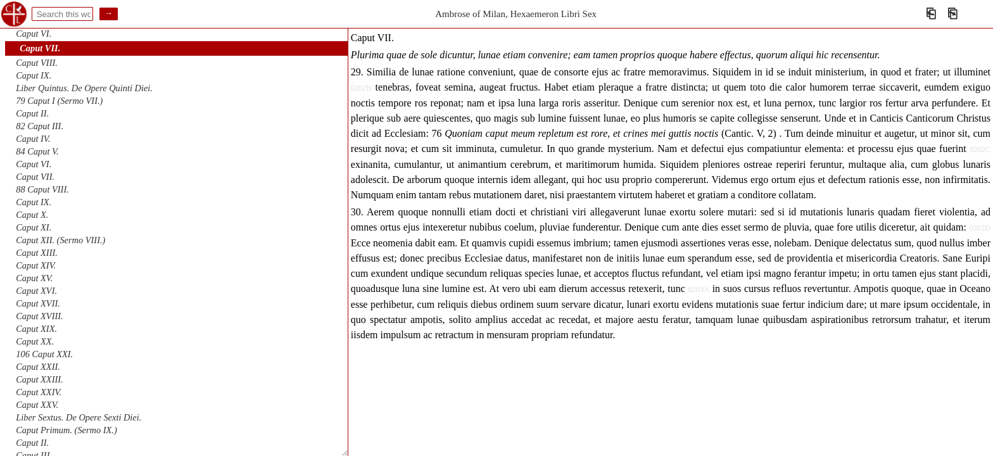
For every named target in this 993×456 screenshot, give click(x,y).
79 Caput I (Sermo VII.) (59, 101)
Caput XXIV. (38, 392)
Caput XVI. (36, 291)
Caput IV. (33, 139)
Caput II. (32, 113)
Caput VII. (40, 48)
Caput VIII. (37, 63)
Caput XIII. (37, 253)
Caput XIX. (36, 329)
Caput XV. (34, 278)
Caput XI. (33, 227)
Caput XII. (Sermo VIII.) (60, 240)
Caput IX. (33, 75)
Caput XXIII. (39, 379)
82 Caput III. (39, 126)
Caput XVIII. (39, 316)
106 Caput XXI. (44, 354)
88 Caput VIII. (42, 189)
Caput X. (32, 215)
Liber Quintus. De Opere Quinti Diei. (84, 88)
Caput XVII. (38, 303)
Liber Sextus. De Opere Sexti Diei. (78, 417)
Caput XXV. (37, 405)
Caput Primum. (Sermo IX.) (66, 430)
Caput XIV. (36, 265)
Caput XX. (35, 341)
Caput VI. (33, 33)
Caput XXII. (38, 367)
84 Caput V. (37, 151)
